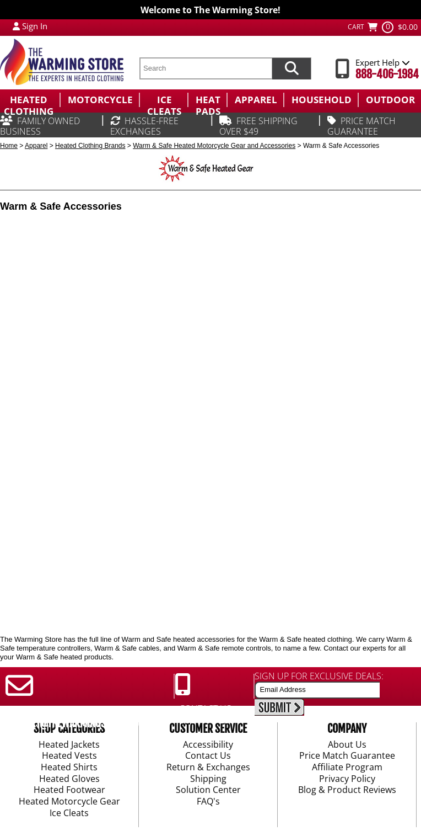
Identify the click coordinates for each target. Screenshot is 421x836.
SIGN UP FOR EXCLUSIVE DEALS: (319, 676)
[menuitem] (30, 99)
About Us (347, 744)
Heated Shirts (69, 767)
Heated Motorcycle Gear (69, 801)
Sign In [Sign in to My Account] (34, 25)
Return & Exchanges (208, 767)
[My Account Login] (16, 25)
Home (9, 146)
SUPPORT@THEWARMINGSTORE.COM (75, 723)
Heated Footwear (69, 790)
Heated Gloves (69, 779)
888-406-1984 (387, 74)
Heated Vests (69, 756)
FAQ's (208, 801)
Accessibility (208, 744)
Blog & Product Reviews (347, 790)
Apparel (36, 146)
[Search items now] (291, 68)
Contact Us (208, 756)
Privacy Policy (347, 779)
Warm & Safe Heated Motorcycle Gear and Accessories (214, 146)
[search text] (205, 68)
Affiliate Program (347, 767)
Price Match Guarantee (347, 756)
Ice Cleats (69, 813)
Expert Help (382, 62)
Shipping (208, 779)
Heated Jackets (69, 744)
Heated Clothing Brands (90, 146)
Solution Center (208, 790)
